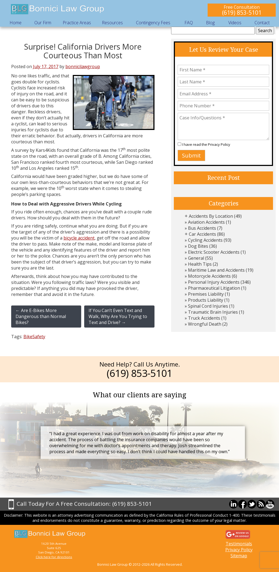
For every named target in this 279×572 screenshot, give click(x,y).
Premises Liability (206, 294)
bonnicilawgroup (82, 66)
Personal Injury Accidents (213, 282)
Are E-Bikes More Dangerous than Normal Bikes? (41, 316)
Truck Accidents (204, 318)
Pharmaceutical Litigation (214, 288)
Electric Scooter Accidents (213, 252)
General (196, 258)
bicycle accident (79, 238)
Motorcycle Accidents (209, 276)
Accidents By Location (211, 216)
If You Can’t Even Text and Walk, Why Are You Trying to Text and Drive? (118, 316)
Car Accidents (202, 234)
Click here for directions (54, 557)
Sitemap (239, 556)
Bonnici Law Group (57, 9)
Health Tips (200, 264)
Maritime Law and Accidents (216, 270)
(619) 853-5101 (242, 12)
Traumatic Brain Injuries (213, 312)
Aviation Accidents (206, 222)
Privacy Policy (219, 144)
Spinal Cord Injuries (208, 306)
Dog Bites (198, 246)
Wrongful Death (204, 324)
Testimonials (239, 544)
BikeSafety (34, 337)
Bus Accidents (202, 228)
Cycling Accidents (205, 240)
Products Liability (205, 300)
